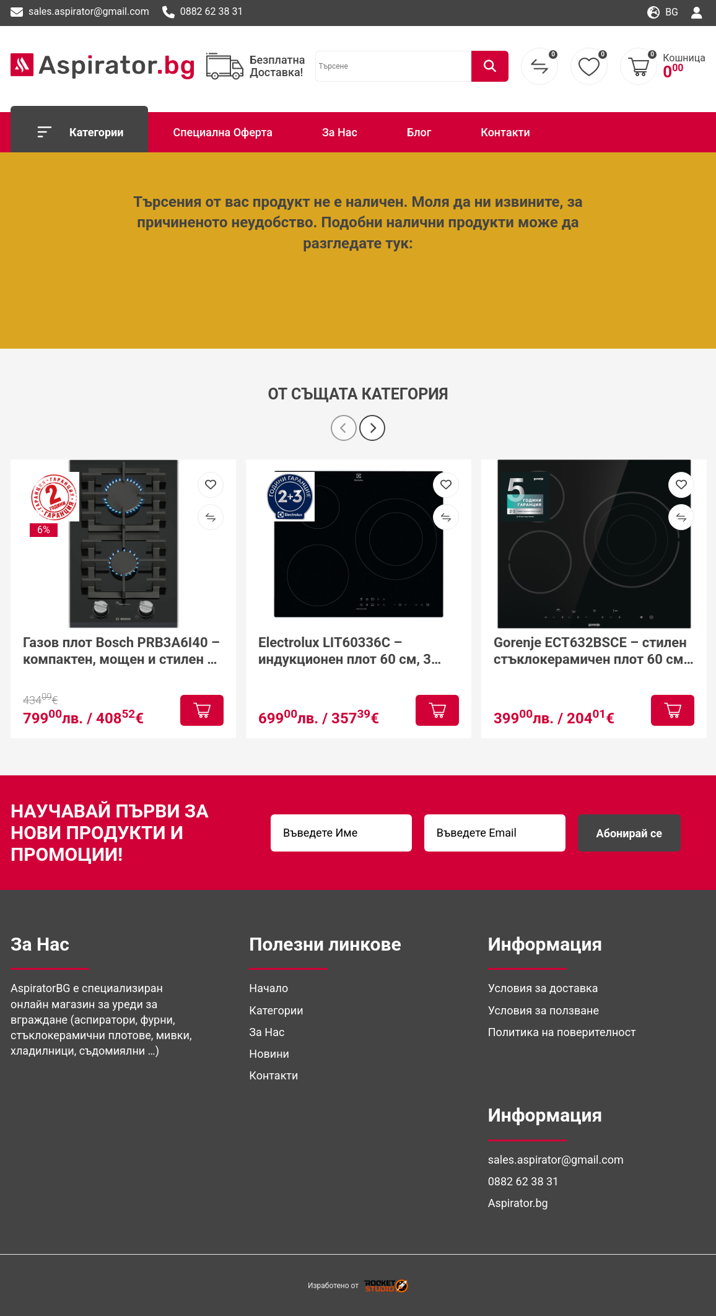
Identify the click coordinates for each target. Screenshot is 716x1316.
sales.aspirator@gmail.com (80, 12)
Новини (269, 1053)
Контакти (505, 132)
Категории (79, 132)
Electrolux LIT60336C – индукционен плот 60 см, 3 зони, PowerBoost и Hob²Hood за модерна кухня (352, 651)
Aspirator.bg (518, 1202)
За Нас (339, 132)
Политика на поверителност (562, 1032)
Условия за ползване (543, 1010)
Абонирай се (629, 833)
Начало (268, 988)
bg (662, 12)
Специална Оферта (222, 132)
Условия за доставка (543, 988)
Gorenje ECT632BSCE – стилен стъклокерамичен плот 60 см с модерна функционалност (594, 651)
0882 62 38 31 (202, 12)
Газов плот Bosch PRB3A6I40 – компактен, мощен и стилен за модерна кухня (122, 651)
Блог (419, 132)
